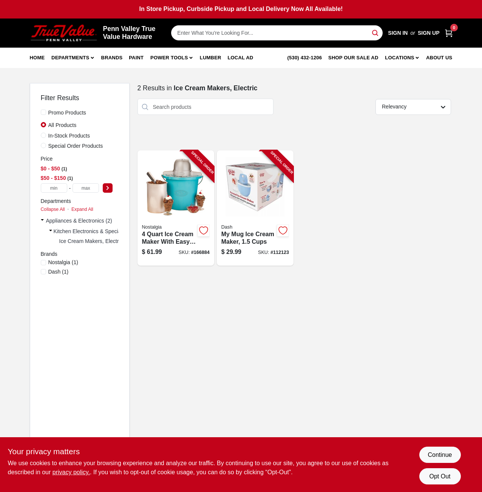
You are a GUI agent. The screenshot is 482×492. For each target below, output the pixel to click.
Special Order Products (75, 146)
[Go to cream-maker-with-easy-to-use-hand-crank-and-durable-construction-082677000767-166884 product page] (175, 208)
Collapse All (53, 209)
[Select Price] (108, 188)
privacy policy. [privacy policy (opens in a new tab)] (71, 472)
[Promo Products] (43, 112)
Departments (70, 57)
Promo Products (67, 112)
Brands (112, 57)
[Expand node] (42, 220)
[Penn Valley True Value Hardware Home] (64, 33)
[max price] (86, 188)
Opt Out (439, 476)
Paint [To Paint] (136, 57)
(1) (63, 262)
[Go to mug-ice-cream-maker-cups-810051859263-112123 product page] (255, 208)
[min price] (54, 188)
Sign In (398, 33)
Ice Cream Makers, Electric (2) (95, 241)
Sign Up (429, 33)
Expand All (82, 209)
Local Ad (240, 57)
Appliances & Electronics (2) (79, 221)
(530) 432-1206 (304, 57)
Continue (440, 455)
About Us (439, 57)
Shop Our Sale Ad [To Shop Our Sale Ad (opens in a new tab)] (353, 57)
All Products (62, 125)
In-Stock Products (69, 136)
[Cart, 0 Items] (449, 33)
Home (37, 57)
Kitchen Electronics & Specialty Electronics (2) (108, 231)
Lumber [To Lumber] (210, 57)
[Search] (375, 32)
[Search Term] (277, 32)
